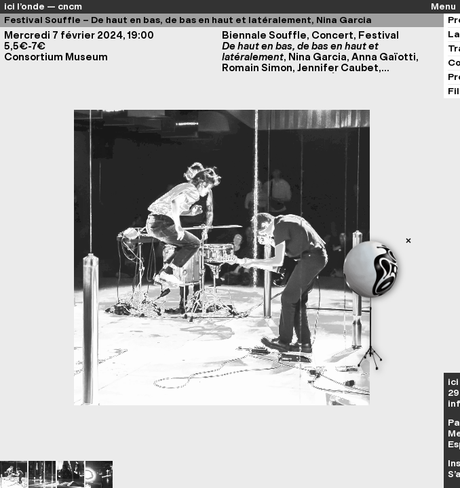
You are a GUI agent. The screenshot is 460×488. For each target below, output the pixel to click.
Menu (443, 6)
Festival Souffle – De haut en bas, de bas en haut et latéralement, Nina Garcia (188, 20)
